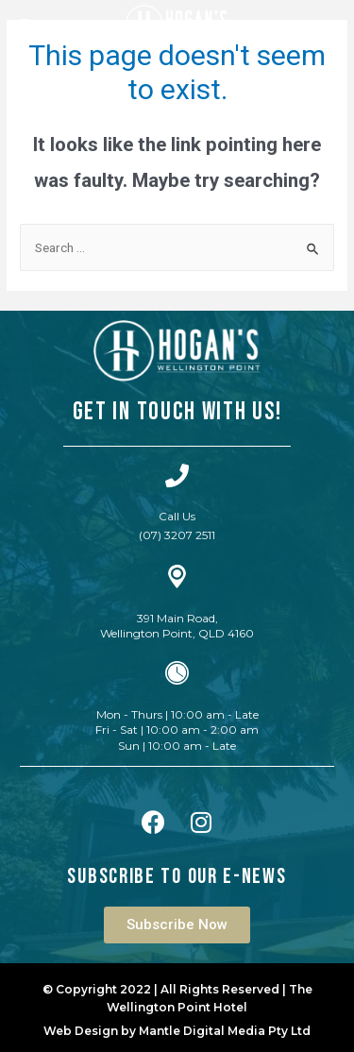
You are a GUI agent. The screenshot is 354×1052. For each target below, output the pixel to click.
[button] (177, 925)
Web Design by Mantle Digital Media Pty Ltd (177, 1031)
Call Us (177, 516)
